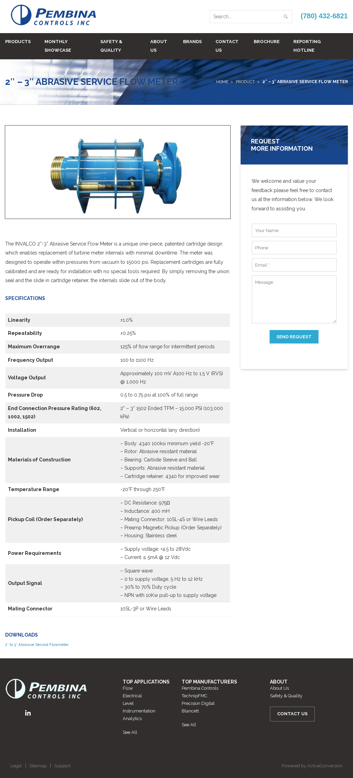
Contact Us (227, 46)
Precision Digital (198, 703)
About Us (158, 46)
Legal (16, 765)
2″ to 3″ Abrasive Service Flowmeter (37, 644)
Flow (128, 688)
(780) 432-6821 (324, 16)
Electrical (132, 695)
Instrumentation (139, 711)
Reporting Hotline (307, 46)
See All (130, 732)
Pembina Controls (200, 688)
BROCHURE (267, 41)
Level (128, 703)
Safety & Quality (111, 46)
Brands (192, 41)
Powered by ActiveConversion (312, 765)
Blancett (190, 711)
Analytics (132, 718)
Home (222, 81)
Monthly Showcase (57, 46)
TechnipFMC (194, 695)
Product (245, 81)
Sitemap (38, 765)
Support (62, 765)
